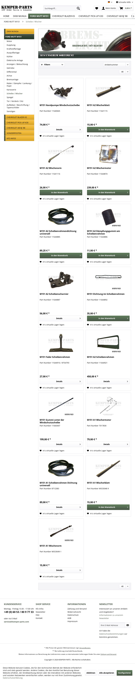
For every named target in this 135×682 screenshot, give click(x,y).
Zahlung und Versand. (109, 654)
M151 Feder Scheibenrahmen (55, 357)
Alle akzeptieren (106, 673)
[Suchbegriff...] (62, 8)
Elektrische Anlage (15, 60)
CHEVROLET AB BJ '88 (16, 128)
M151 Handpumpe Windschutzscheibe (60, 105)
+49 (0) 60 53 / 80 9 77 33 (19, 612)
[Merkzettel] (97, 8)
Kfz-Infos (40, 608)
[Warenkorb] (125, 8)
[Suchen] (78, 8)
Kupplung (11, 45)
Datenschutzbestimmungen (111, 634)
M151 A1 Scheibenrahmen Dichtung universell (58, 484)
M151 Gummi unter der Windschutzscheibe (52, 421)
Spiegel (10, 97)
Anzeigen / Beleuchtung (17, 64)
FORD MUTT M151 (13, 36)
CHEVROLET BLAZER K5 (17, 117)
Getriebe (10, 68)
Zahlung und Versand (77, 608)
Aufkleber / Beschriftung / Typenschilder (18, 106)
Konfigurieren (124, 673)
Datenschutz (73, 615)
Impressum (73, 621)
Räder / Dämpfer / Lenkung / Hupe (19, 84)
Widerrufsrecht (74, 612)
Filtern (45, 64)
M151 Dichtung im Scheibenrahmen (106, 294)
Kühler (10, 56)
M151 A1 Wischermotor (99, 420)
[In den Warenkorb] (108, 129)
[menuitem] (62, 8)
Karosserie (11, 89)
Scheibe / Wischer (15, 93)
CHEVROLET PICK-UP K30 (17, 122)
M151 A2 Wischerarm (51, 168)
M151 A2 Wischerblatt (98, 105)
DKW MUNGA (12, 31)
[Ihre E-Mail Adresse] (112, 625)
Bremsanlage (12, 79)
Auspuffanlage (13, 52)
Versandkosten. (85, 648)
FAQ (37, 615)
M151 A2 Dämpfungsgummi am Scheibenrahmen (103, 232)
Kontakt (39, 618)
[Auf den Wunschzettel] (52, 136)
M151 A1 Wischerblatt (98, 482)
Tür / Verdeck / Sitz (15, 101)
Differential (12, 72)
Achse (9, 75)
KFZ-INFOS (11, 138)
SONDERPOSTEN (14, 133)
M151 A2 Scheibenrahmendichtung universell (58, 232)
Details (68, 129)
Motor (9, 41)
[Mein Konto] (109, 8)
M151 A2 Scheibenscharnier (54, 294)
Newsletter (40, 612)
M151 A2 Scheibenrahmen (100, 357)
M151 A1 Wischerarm (51, 545)
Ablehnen (90, 673)
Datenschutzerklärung (13, 678)
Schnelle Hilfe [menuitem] (123, 2)
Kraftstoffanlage (14, 49)
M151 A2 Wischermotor (99, 168)
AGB (69, 618)
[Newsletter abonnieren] (128, 625)
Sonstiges (11, 111)
